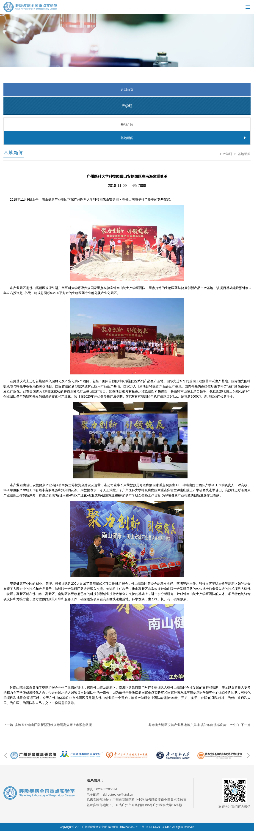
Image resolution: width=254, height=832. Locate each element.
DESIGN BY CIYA (160, 827)
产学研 (227, 155)
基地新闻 (244, 155)
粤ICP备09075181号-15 (134, 827)
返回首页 (127, 89)
